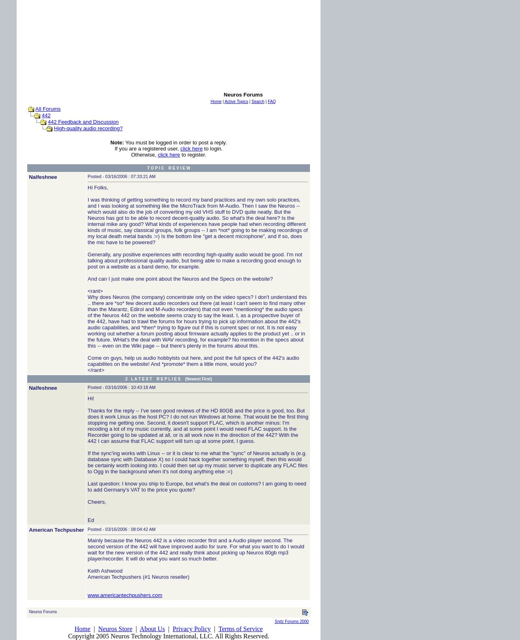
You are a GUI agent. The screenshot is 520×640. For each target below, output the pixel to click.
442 (46, 115)
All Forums (48, 109)
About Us (152, 628)
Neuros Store (115, 628)
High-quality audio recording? (88, 128)
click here (191, 149)
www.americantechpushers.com (125, 595)
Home (82, 628)
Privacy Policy (192, 628)
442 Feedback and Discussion (83, 122)
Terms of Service (241, 628)
